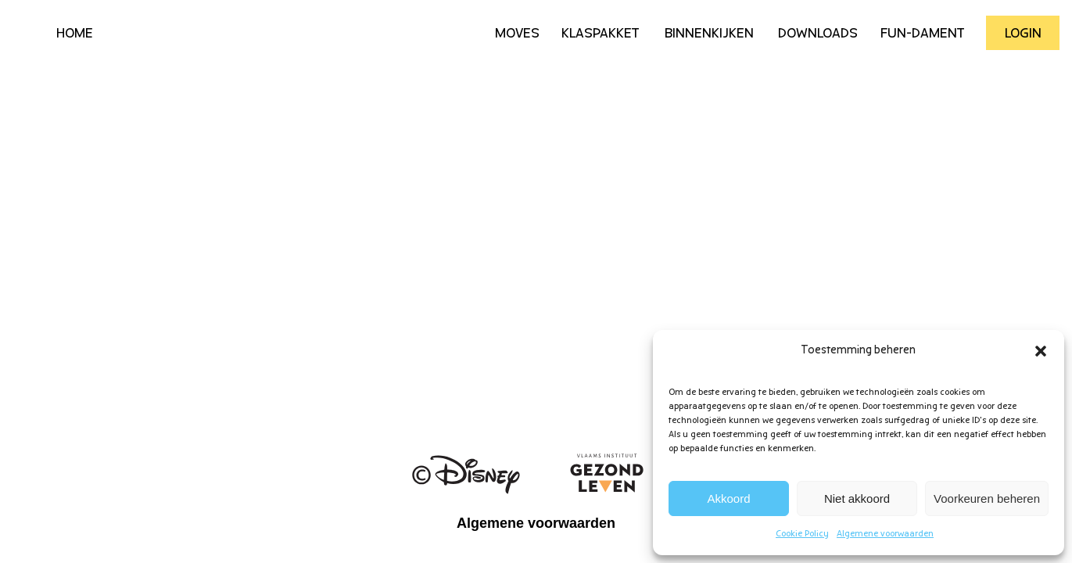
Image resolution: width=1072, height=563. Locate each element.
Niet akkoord (857, 498)
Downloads (818, 34)
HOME (74, 34)
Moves (517, 34)
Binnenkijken (709, 34)
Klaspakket (600, 34)
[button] (1041, 351)
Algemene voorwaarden (885, 534)
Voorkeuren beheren (987, 498)
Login (1023, 34)
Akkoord (729, 498)
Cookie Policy (802, 534)
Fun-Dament (922, 34)
